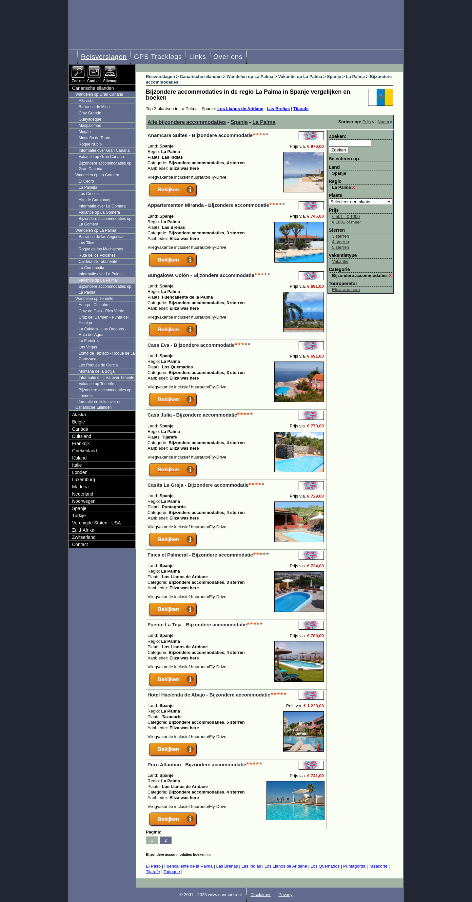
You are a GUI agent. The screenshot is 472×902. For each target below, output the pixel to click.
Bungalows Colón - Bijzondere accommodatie (201, 275)
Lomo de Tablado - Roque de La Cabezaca (107, 356)
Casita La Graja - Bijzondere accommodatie (198, 484)
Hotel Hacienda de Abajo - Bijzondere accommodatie (209, 694)
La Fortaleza (90, 341)
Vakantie (340, 261)
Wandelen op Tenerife (94, 298)
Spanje (238, 122)
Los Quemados (325, 866)
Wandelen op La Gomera (97, 175)
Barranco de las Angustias (101, 236)
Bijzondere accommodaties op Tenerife (105, 393)
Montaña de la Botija (96, 371)
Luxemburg (83, 479)
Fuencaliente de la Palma (188, 866)
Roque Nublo (90, 144)
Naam (385, 121)
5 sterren (340, 247)
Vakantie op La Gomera (99, 212)
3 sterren (340, 236)
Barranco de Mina (94, 107)
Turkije (79, 515)
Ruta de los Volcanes (97, 255)
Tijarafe (300, 108)
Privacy (285, 894)
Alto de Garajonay (94, 200)
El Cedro (86, 181)
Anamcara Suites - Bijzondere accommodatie (200, 135)
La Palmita (88, 187)
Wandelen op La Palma (95, 230)
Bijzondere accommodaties (362, 275)
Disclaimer (261, 894)
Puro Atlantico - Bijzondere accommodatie (197, 764)
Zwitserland (84, 537)
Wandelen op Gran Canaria (99, 94)
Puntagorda (354, 866)
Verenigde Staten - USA (96, 522)
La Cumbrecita (91, 267)
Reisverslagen (104, 56)
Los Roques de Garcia (98, 365)
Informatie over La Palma (101, 274)
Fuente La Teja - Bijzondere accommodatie (197, 624)
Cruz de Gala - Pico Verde (101, 311)
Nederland (82, 494)
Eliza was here (346, 289)
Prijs (368, 121)
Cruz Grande (90, 113)
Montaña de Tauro (94, 138)
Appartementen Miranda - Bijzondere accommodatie (208, 205)
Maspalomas (90, 125)
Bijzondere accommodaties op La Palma (105, 289)
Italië (77, 465)
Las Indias (251, 866)
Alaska (79, 414)
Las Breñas (278, 108)
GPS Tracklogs (158, 56)
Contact (80, 544)
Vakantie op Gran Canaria (101, 156)
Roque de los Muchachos (101, 249)
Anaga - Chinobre (94, 305)
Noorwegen (84, 501)
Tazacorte (378, 866)
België (78, 421)
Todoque (172, 871)
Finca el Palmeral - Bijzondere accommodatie (200, 554)
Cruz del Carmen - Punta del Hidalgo (103, 320)
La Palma (263, 122)
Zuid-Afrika (83, 530)
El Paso (153, 866)
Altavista (86, 100)
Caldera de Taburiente (98, 261)
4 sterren (340, 241)
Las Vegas (88, 347)
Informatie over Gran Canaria (104, 150)
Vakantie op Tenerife (96, 384)
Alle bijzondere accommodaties (187, 122)
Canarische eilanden (93, 88)
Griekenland (84, 450)
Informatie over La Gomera (102, 206)
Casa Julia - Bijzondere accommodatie (192, 414)
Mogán (85, 131)
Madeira (80, 486)
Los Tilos (86, 243)
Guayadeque (90, 119)
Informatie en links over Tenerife (106, 377)
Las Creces (89, 193)
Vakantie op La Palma (98, 280)
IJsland (79, 458)
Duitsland (81, 436)
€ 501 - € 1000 (346, 216)
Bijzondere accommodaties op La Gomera (105, 221)
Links (197, 56)
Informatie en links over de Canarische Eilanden (98, 405)
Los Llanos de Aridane (240, 108)
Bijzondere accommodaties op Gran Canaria (105, 166)
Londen (80, 472)
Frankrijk (81, 443)
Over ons (228, 56)
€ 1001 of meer (346, 222)
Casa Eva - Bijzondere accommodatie (191, 345)
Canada (80, 429)
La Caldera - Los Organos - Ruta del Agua (102, 332)
